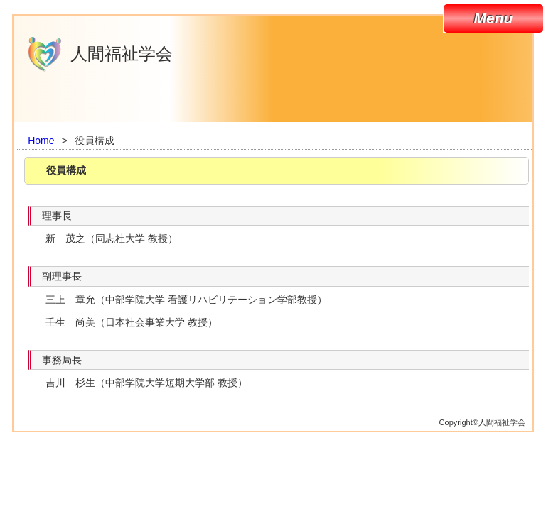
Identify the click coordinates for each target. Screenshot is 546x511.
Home (41, 140)
